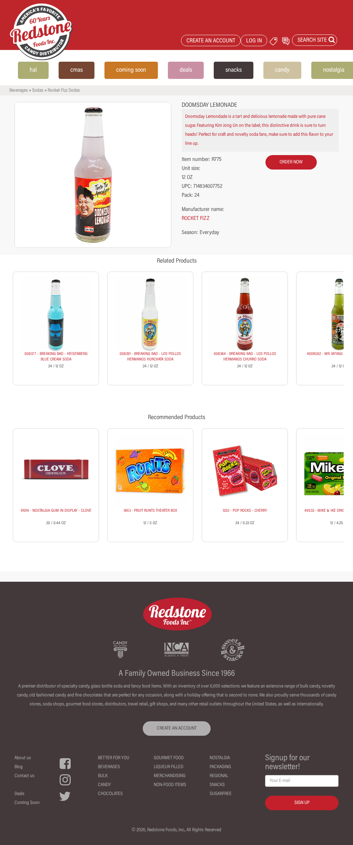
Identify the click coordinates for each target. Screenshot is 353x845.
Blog (18, 767)
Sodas (37, 90)
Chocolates (110, 794)
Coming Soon (27, 803)
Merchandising (169, 776)
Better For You (113, 758)
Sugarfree (221, 794)
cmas (76, 70)
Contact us (24, 776)
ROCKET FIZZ (196, 218)
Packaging (220, 767)
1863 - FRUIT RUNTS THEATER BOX (150, 511)
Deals (19, 794)
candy (282, 70)
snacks (233, 70)
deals (186, 70)
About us (22, 758)
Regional (219, 776)
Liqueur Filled (168, 767)
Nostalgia (220, 758)
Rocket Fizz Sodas (64, 90)
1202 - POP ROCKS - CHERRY (245, 511)
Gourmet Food (169, 758)
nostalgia (333, 70)
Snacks (217, 785)
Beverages (18, 90)
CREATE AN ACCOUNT (210, 41)
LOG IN (254, 41)
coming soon (131, 70)
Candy (104, 785)
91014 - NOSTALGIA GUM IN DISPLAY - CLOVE (56, 511)
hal (33, 70)
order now (291, 162)
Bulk (103, 776)
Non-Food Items (170, 785)
